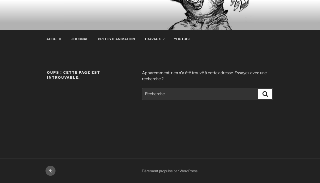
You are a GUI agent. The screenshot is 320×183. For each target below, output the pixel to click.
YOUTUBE (182, 39)
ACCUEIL (54, 39)
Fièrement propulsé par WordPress (170, 171)
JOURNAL (80, 39)
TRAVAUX (155, 39)
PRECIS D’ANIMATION (116, 39)
